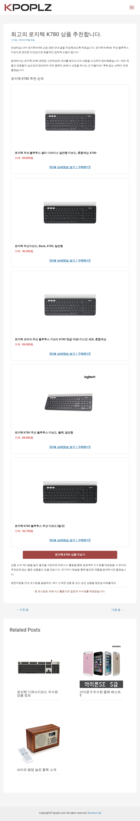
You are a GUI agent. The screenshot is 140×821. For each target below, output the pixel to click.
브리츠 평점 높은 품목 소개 (36, 770)
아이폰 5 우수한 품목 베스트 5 (100, 693)
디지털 (14, 40)
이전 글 (22, 609)
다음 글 (118, 609)
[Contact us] (94, 812)
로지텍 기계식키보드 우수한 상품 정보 (37, 693)
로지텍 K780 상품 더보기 (70, 554)
